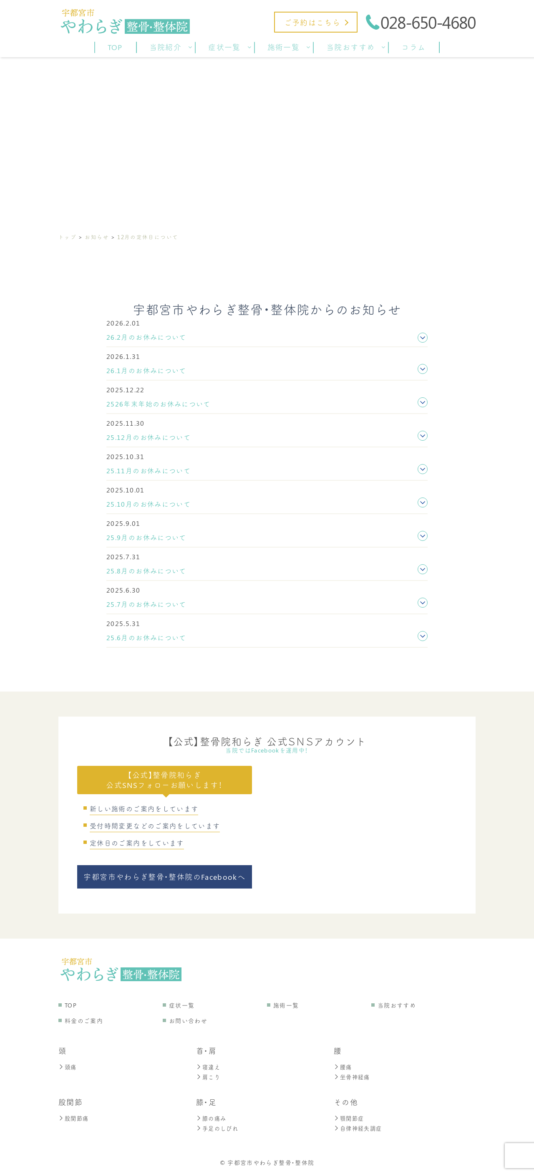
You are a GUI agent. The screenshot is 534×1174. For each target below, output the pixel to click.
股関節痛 (74, 1118)
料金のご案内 (84, 1021)
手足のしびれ (218, 1128)
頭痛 (68, 1067)
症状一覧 (181, 1005)
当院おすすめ (397, 1005)
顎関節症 (349, 1118)
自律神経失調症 (359, 1128)
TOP (71, 1005)
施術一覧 (286, 1005)
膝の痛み (212, 1118)
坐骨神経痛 (353, 1077)
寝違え (209, 1067)
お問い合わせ (188, 1021)
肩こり (209, 1077)
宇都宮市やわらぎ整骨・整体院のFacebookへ (164, 877)
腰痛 (343, 1067)
